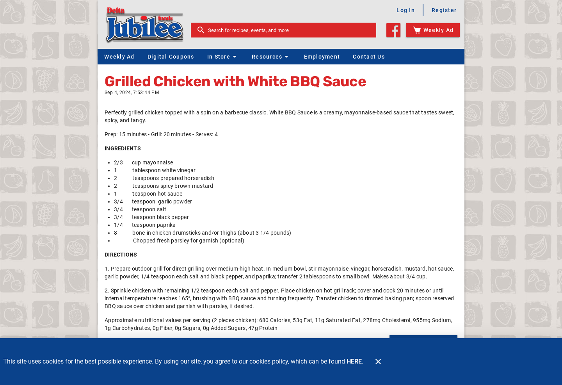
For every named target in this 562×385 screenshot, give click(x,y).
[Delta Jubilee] (146, 24)
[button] (223, 56)
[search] (289, 30)
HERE (354, 361)
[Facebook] (393, 30)
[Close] (378, 362)
